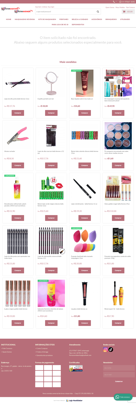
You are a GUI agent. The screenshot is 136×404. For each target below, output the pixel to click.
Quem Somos (110, 7)
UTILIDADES (125, 19)
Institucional (8, 345)
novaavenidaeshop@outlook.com (80, 355)
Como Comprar (42, 348)
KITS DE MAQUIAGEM (47, 19)
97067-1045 (128, 2)
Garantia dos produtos (44, 355)
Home (8, 19)
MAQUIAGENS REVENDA (25, 19)
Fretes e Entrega (42, 352)
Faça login (51, 7)
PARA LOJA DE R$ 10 (60, 24)
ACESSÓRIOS (96, 19)
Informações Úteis (45, 345)
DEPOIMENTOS (78, 24)
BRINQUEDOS (111, 19)
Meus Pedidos (120, 7)
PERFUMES (63, 19)
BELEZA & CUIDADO (80, 19)
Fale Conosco (130, 7)
